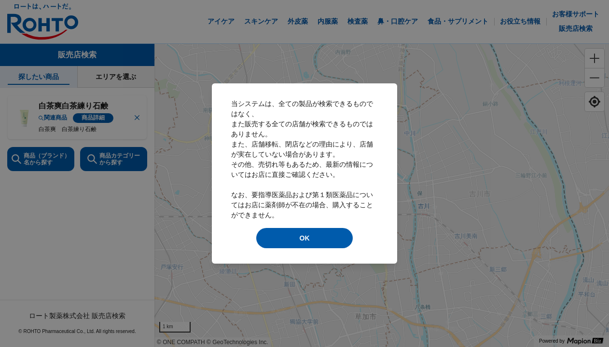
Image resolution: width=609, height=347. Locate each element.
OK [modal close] (305, 238)
